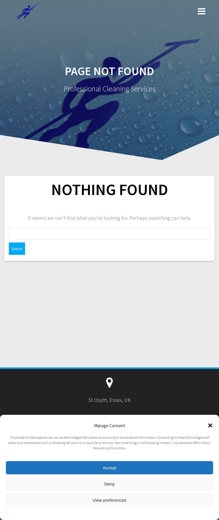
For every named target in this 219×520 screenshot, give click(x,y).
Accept (109, 467)
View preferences (110, 500)
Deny (109, 483)
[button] (210, 425)
